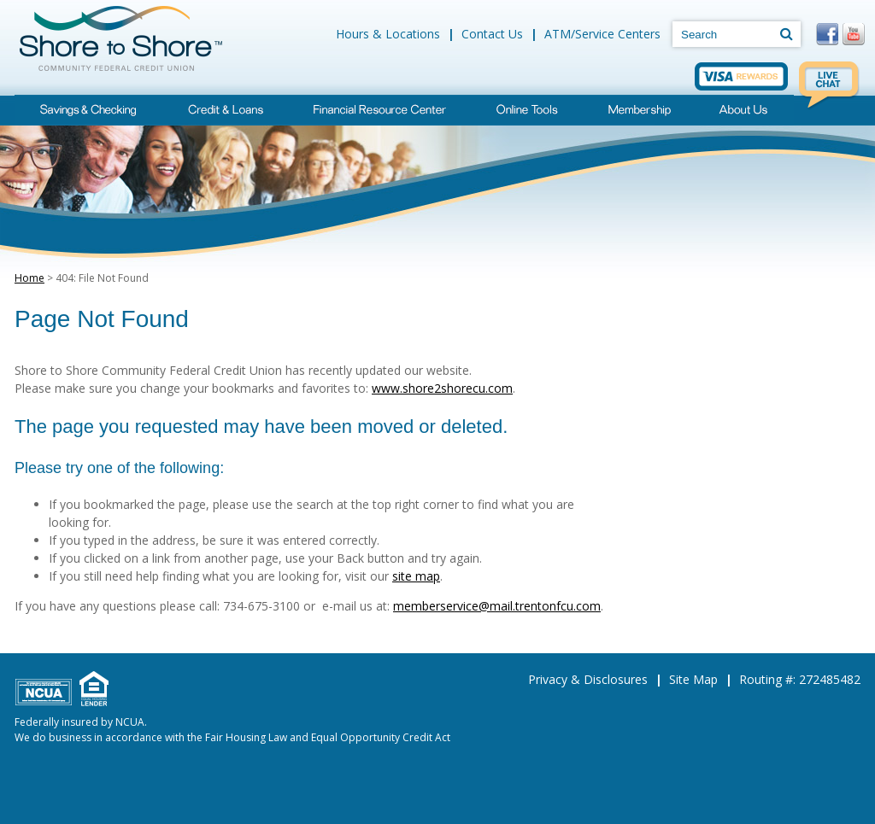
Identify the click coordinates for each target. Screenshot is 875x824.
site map (416, 576)
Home (29, 278)
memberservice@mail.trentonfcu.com (497, 606)
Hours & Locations (388, 34)
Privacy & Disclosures (588, 679)
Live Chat (829, 85)
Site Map (693, 679)
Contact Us (492, 34)
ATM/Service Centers (602, 34)
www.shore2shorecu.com (442, 388)
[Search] (786, 33)
